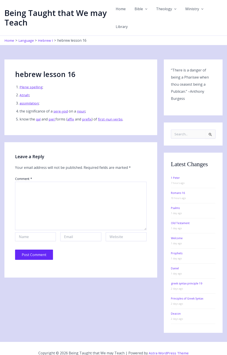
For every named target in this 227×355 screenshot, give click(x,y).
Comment (23, 170)
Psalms (175, 199)
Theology (165, 13)
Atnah (24, 85)
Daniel (175, 259)
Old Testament (180, 214)
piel (52, 110)
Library (213, 13)
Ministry (191, 13)
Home (122, 13)
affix (71, 110)
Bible (141, 13)
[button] (145, 13)
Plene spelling (31, 77)
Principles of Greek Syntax (187, 289)
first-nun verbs (111, 110)
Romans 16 (178, 184)
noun (81, 101)
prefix (87, 110)
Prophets (176, 244)
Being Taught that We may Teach (55, 13)
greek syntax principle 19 (186, 274)
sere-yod (60, 101)
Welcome (177, 229)
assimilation (29, 93)
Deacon (176, 304)
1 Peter (175, 169)
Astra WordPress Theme (168, 343)
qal (38, 110)
